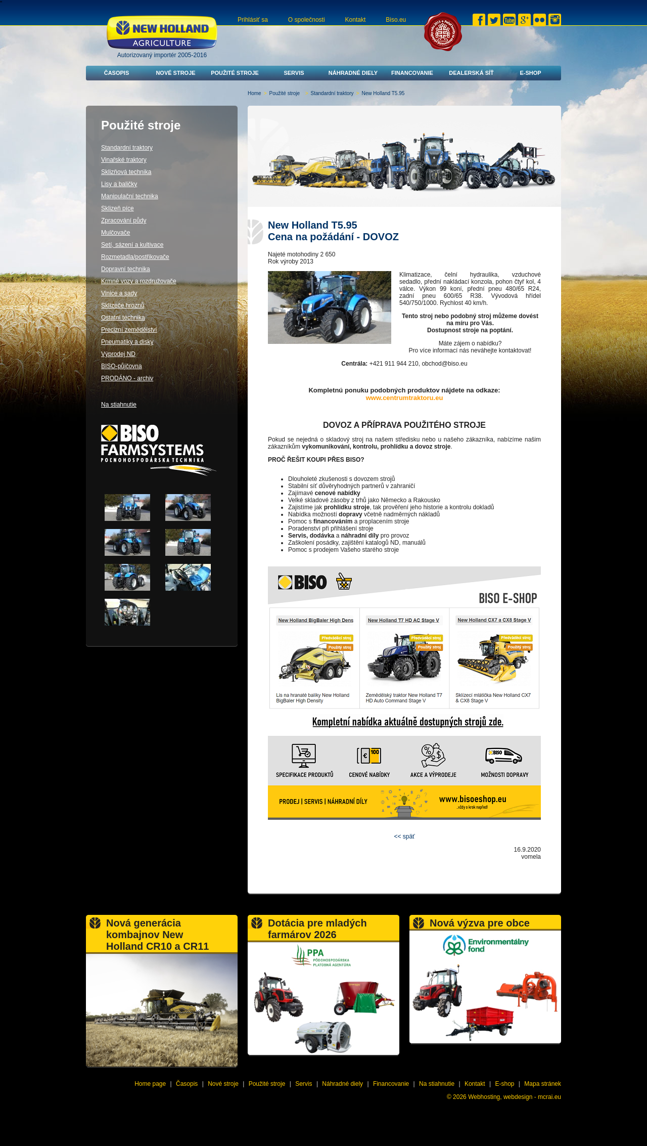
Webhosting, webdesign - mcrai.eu (514, 1096)
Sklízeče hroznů (122, 305)
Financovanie (412, 73)
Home (254, 93)
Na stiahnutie (118, 404)
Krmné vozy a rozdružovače (138, 281)
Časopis (116, 73)
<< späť (404, 836)
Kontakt (355, 19)
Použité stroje (235, 73)
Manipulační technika (129, 196)
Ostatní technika (123, 317)
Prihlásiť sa (253, 19)
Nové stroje (175, 73)
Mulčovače (115, 232)
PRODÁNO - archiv (127, 378)
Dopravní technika (125, 269)
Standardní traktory (332, 93)
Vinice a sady (119, 293)
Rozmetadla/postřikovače (135, 256)
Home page (150, 1083)
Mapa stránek (542, 1083)
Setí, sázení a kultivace (132, 244)
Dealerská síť (471, 73)
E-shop (530, 73)
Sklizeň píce (117, 208)
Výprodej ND (118, 354)
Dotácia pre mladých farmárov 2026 (317, 928)
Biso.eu (396, 19)
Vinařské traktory (124, 159)
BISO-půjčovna (121, 366)
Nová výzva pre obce (480, 923)
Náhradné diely (353, 73)
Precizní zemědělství (129, 329)
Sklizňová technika (126, 171)
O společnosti (306, 19)
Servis (294, 73)
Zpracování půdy (123, 220)
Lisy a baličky (119, 184)
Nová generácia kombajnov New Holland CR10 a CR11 (157, 934)
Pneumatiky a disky (127, 341)
